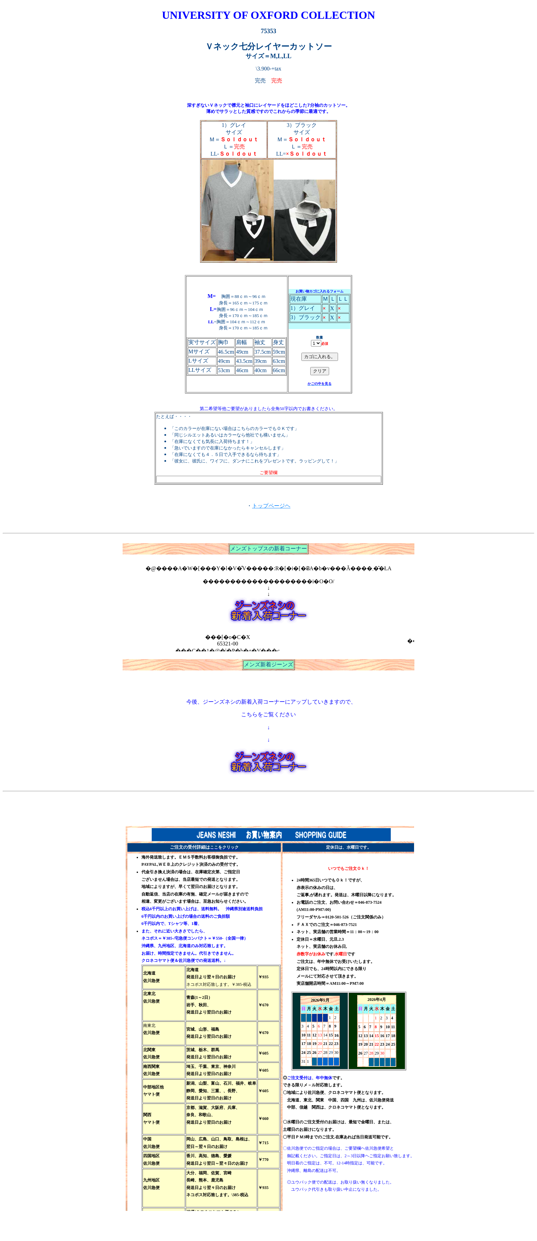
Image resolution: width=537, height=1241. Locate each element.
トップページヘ (271, 506)
